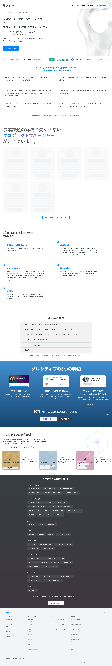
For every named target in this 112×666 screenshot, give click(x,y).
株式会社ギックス (75, 621)
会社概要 (8, 658)
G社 (72, 652)
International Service (11, 621)
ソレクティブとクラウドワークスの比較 (58, 626)
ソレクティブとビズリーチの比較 (57, 624)
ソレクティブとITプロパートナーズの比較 (59, 629)
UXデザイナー (31, 629)
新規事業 (8, 636)
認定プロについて (10, 626)
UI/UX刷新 (8, 639)
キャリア (30, 658)
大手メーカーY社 (75, 626)
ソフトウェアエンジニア (33, 624)
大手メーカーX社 (75, 629)
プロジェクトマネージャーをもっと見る (56, 217)
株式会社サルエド (75, 636)
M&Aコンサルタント (32, 647)
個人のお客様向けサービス (19, 658)
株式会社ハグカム (75, 639)
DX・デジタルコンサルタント (34, 649)
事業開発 (30, 644)
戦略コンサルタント (32, 652)
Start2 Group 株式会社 (76, 631)
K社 (72, 649)
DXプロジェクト (9, 634)
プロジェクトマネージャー (33, 636)
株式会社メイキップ (75, 634)
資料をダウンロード (10, 619)
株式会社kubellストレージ (77, 641)
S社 (72, 644)
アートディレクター (32, 621)
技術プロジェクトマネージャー (34, 634)
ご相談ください (56, 115)
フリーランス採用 (10, 12)
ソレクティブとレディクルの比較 (57, 619)
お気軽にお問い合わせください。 (73, 355)
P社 (72, 647)
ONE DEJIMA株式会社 (76, 624)
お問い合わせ (9, 624)
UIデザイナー (31, 631)
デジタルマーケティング (33, 641)
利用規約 (83, 662)
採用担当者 (30, 619)
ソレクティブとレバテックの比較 (57, 621)
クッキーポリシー (91, 662)
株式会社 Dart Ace (75, 619)
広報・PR (30, 639)
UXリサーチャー (31, 626)
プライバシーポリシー (101, 662)
